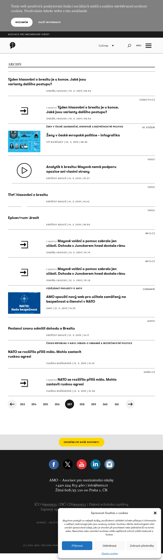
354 (26, 411)
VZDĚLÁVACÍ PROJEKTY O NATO (61, 293)
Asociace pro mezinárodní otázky (29, 34)
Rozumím (21, 22)
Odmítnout (109, 545)
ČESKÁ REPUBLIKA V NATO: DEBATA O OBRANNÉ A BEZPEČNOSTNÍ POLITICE (81, 349)
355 (39, 411)
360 (106, 411)
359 (93, 411)
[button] (155, 513)
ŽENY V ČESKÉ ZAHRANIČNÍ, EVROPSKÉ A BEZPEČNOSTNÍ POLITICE (77, 127)
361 (120, 411)
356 (53, 411)
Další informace (48, 22)
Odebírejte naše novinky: (81, 448)
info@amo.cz (98, 491)
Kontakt (41, 529)
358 (79, 411)
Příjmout (77, 545)
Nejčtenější (57, 529)
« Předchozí (12, 410)
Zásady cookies (109, 553)
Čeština (105, 46)
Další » (132, 410)
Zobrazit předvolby (142, 545)
